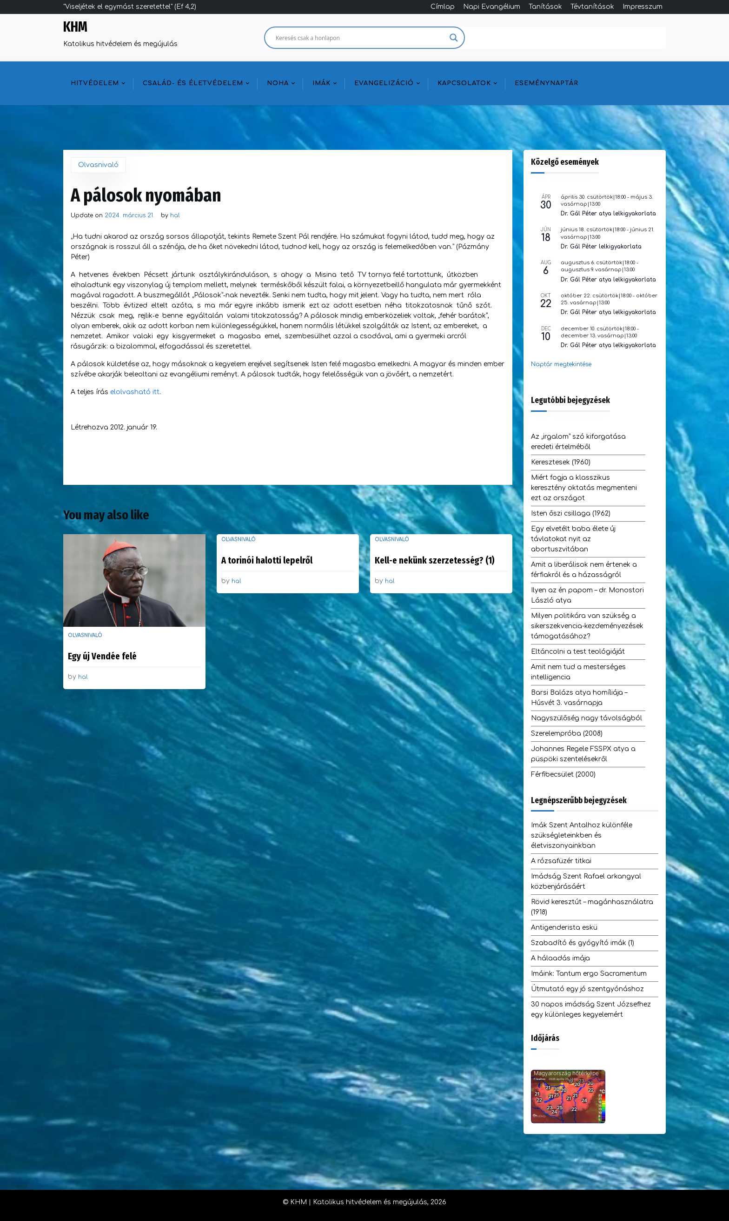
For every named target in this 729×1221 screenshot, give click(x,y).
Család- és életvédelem (193, 83)
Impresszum (643, 6)
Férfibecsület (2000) (563, 774)
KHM (75, 27)
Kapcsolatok (464, 83)
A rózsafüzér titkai (561, 861)
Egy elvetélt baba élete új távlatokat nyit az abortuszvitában (573, 539)
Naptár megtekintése (561, 364)
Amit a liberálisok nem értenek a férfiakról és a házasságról (584, 569)
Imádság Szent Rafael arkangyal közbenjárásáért (586, 881)
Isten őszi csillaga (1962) (570, 513)
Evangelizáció (384, 83)
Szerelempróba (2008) (567, 733)
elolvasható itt (134, 392)
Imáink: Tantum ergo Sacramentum (589, 973)
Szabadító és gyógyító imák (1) (582, 942)
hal (175, 215)
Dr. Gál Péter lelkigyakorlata (601, 246)
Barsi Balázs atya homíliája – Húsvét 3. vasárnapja (579, 697)
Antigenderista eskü (564, 927)
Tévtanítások (592, 6)
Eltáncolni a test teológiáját (578, 651)
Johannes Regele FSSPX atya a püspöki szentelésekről (583, 754)
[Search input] (360, 37)
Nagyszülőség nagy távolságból (586, 718)
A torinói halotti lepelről (266, 560)
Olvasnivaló (98, 164)
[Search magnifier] (453, 37)
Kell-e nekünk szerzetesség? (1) (435, 560)
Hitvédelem (95, 83)
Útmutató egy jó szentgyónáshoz (587, 989)
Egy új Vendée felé (102, 656)
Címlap (443, 6)
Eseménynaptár (546, 83)
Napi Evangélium (491, 6)
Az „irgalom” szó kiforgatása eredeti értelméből (578, 441)
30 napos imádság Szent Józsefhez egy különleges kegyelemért (591, 1009)
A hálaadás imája (560, 958)
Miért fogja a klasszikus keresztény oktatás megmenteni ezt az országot (584, 488)
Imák (321, 83)
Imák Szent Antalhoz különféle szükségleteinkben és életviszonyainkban (581, 835)
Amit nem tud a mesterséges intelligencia (578, 672)
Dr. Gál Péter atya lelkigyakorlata (608, 213)
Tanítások (545, 6)
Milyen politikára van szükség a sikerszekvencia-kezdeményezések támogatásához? (587, 626)
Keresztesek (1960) (560, 462)
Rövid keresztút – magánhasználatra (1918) (592, 907)
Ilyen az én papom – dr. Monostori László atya (587, 595)
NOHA (278, 83)
